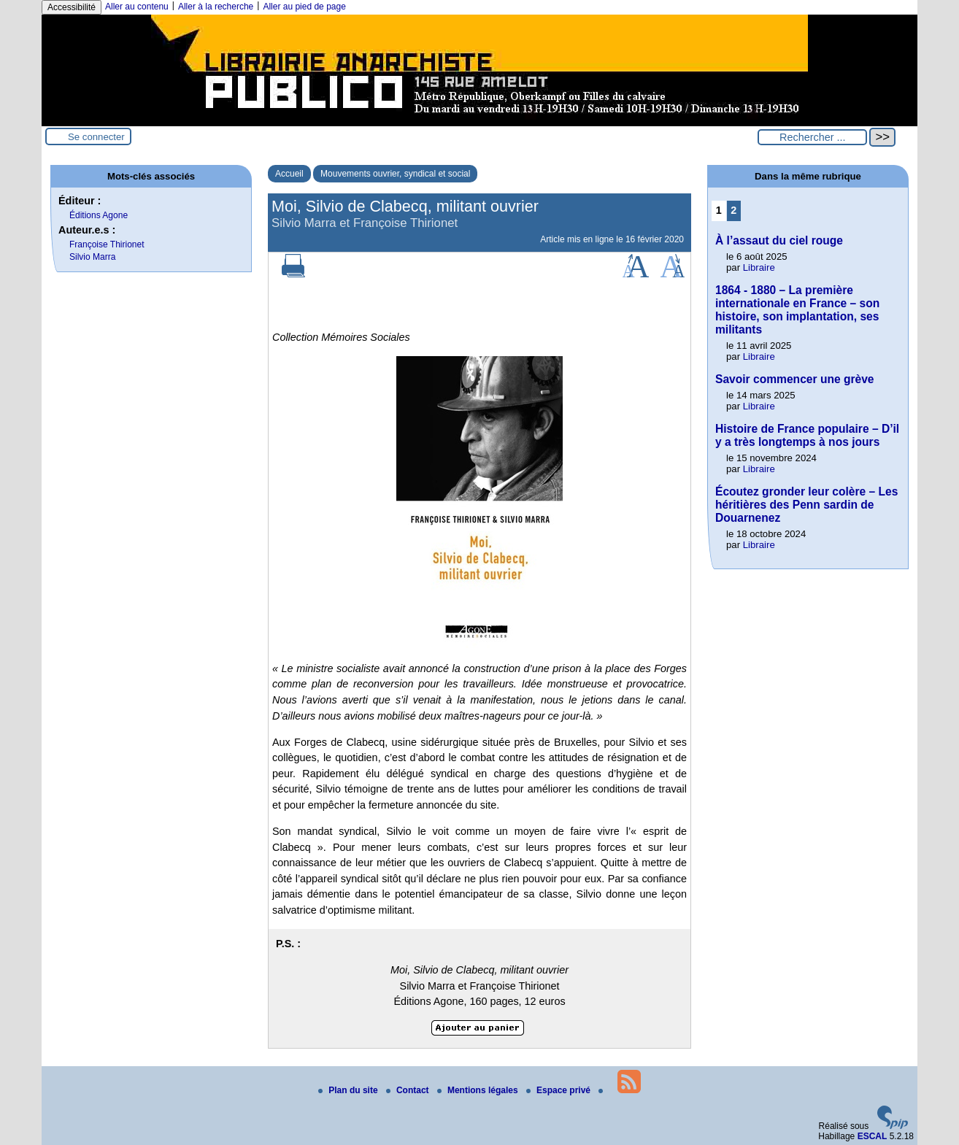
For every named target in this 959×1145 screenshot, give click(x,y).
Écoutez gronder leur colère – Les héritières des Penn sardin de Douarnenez (806, 504)
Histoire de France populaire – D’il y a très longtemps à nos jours (807, 435)
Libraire (759, 267)
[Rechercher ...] (812, 137)
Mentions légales (478, 1090)
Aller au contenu (137, 6)
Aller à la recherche (215, 6)
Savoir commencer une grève (794, 379)
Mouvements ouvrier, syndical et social (395, 174)
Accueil (289, 174)
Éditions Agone (98, 215)
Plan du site (349, 1090)
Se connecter (96, 136)
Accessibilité (71, 7)
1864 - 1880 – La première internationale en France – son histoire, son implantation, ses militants (797, 310)
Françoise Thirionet (107, 244)
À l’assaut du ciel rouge (779, 240)
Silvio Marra (92, 257)
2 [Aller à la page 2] (733, 210)
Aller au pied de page (304, 6)
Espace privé (559, 1090)
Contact (408, 1090)
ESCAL (872, 1136)
